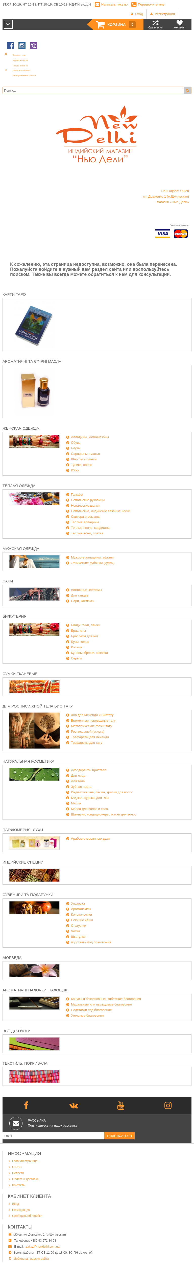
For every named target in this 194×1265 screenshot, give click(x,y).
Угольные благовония (87, 1015)
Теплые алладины (85, 522)
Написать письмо (114, 4)
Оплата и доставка (23, 1179)
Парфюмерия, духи (23, 830)
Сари (8, 581)
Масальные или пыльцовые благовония (101, 1004)
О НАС (15, 1167)
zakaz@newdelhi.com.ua (43, 1246)
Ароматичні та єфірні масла (32, 361)
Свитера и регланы (85, 516)
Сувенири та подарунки (28, 894)
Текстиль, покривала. (25, 1063)
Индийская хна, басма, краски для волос (102, 792)
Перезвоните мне (151, 4)
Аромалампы (81, 909)
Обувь (75, 442)
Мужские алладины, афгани (92, 557)
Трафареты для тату (86, 743)
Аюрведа (12, 957)
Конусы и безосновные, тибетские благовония (106, 999)
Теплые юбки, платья (87, 533)
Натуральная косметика (28, 761)
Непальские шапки (85, 505)
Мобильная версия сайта (31, 1258)
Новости (16, 1173)
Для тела (78, 781)
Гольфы (77, 494)
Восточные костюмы (86, 590)
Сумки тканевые (20, 674)
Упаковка (78, 903)
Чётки (75, 931)
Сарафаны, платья (85, 454)
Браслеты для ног (84, 636)
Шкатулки (78, 937)
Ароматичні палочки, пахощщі (35, 990)
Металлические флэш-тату (91, 726)
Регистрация (19, 1210)
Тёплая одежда (19, 485)
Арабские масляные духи (90, 838)
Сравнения (155, 24)
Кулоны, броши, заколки (89, 653)
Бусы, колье (80, 642)
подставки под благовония (91, 942)
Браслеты (78, 630)
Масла (76, 803)
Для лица (78, 775)
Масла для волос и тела (89, 809)
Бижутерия (15, 616)
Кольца (76, 647)
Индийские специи (23, 862)
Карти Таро (14, 294)
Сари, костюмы (82, 601)
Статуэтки (78, 925)
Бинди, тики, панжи (85, 625)
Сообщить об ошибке (25, 1216)
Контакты (16, 1185)
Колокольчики (81, 914)
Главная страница (23, 1161)
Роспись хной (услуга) (87, 731)
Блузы (76, 448)
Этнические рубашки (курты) (92, 563)
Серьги (76, 658)
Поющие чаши (82, 920)
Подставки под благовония (91, 1010)
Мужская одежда (21, 548)
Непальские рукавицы (88, 500)
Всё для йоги (17, 1031)
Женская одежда (21, 428)
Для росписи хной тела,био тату (38, 706)
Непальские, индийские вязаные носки (100, 511)
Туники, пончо (81, 465)
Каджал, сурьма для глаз (90, 798)
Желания (179, 24)
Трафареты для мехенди (90, 737)
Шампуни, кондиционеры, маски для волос (103, 814)
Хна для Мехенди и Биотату (92, 715)
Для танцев (79, 595)
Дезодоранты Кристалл (89, 770)
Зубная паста (81, 787)
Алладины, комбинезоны (90, 437)
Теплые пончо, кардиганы (90, 528)
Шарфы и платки (83, 459)
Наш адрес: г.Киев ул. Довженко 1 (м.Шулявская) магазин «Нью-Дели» (166, 196)
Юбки (75, 470)
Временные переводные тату (93, 720)
